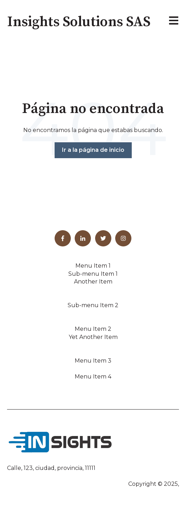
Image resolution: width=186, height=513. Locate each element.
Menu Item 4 (93, 376)
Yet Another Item (93, 337)
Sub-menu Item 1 (93, 273)
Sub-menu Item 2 (93, 305)
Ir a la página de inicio (93, 150)
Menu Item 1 (93, 265)
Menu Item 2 (93, 329)
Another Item (93, 281)
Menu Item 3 (93, 360)
